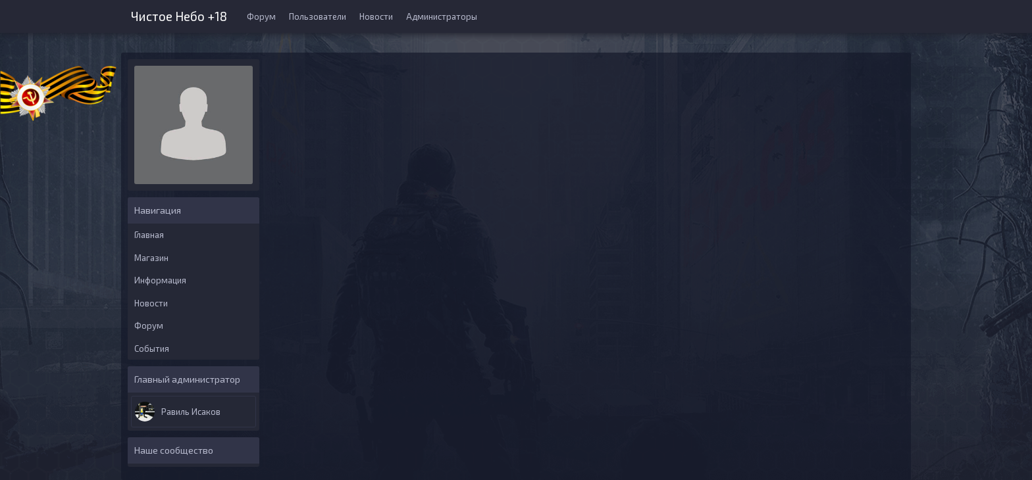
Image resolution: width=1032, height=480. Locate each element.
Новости (376, 16)
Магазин (151, 257)
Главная (149, 234)
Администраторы (441, 16)
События (151, 348)
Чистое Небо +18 (179, 15)
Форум (261, 16)
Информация (160, 280)
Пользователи (317, 16)
